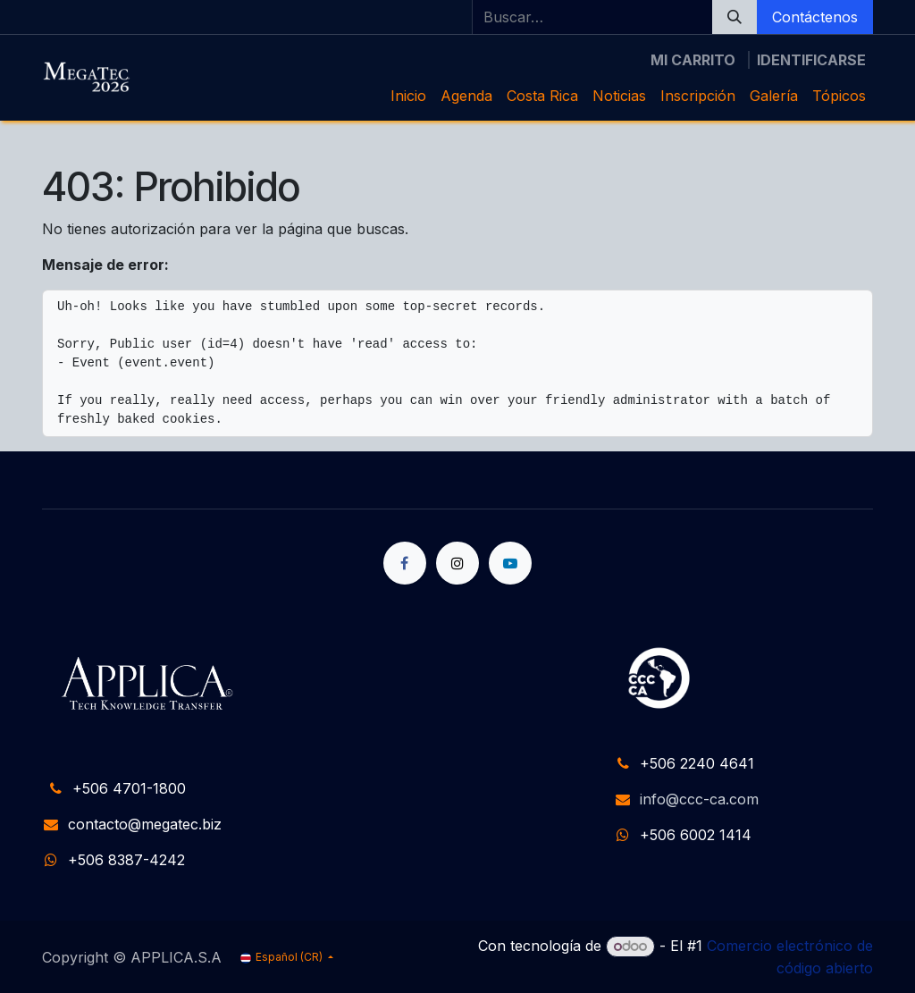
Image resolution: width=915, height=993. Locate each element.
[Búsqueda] (734, 17)
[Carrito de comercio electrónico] (693, 60)
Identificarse (811, 60)
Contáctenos (815, 17)
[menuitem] (408, 96)
